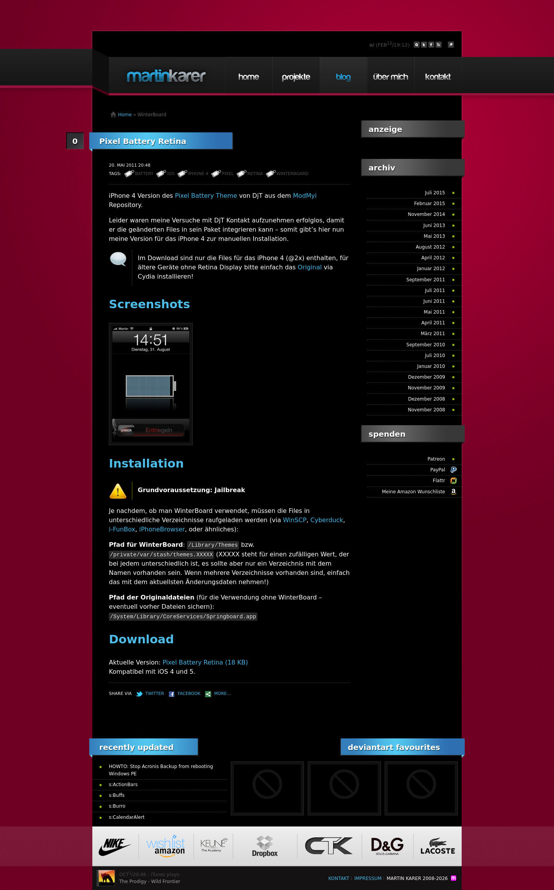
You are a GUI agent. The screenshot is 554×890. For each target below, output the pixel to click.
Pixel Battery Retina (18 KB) (205, 662)
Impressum (368, 878)
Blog (343, 75)
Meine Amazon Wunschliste (413, 491)
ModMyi (305, 195)
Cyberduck (326, 520)
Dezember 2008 (426, 399)
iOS (170, 173)
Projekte (295, 75)
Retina (255, 173)
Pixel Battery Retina (142, 141)
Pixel (228, 173)
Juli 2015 (435, 192)
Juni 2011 (434, 301)
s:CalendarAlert (127, 817)
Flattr (439, 480)
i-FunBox (122, 529)
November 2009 (426, 388)
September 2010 (425, 344)
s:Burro (117, 806)
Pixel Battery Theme (206, 195)
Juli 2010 (435, 355)
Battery (144, 173)
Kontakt (437, 75)
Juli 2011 (435, 290)
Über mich (390, 75)
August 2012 (430, 247)
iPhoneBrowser (162, 529)
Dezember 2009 (426, 377)
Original (310, 267)
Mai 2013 (434, 236)
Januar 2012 (431, 268)
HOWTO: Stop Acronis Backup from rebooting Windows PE (161, 770)
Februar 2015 (429, 203)
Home (248, 75)
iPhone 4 (198, 173)
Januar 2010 (431, 366)
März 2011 (433, 333)
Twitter (154, 693)
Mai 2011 (434, 312)
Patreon (436, 459)
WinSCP (295, 520)
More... (222, 693)
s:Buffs (117, 795)
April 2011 (433, 323)
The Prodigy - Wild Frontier (149, 881)
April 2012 (433, 257)
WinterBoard (293, 173)
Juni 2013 (434, 225)
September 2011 (425, 279)
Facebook (189, 693)
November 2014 (426, 214)
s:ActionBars (123, 784)
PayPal (437, 470)
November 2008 (426, 409)
